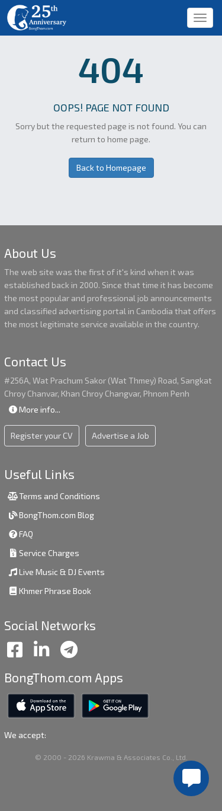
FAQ (20, 534)
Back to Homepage (111, 167)
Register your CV (42, 435)
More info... (33, 409)
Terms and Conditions (53, 496)
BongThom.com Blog (50, 515)
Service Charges (43, 553)
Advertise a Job (120, 435)
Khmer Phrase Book (49, 591)
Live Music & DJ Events (56, 572)
